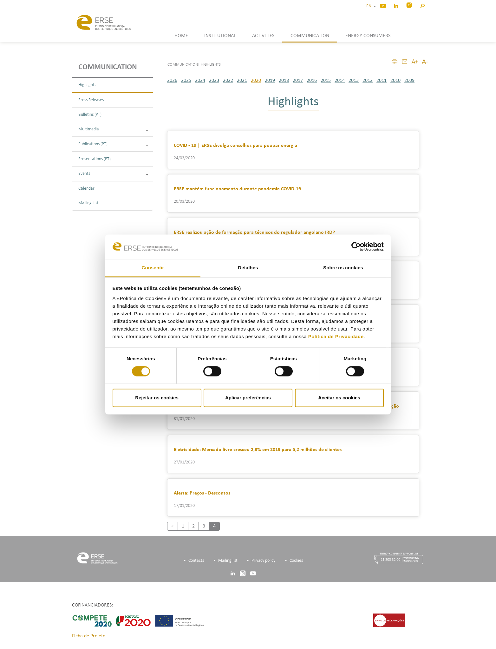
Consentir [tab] (153, 267)
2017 (298, 80)
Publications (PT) (113, 144)
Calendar (86, 188)
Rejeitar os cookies (157, 397)
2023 (214, 80)
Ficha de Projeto (88, 636)
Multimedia (113, 129)
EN (369, 6)
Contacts (196, 560)
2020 (256, 80)
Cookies (296, 560)
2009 (409, 80)
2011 (381, 80)
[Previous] (172, 526)
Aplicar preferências (248, 397)
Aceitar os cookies (339, 397)
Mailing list (228, 560)
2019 (270, 80)
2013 (354, 80)
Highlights (87, 84)
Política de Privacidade (336, 336)
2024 (200, 80)
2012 (367, 80)
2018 (284, 80)
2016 (312, 80)
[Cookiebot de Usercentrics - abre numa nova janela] (356, 247)
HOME (181, 35)
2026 (172, 80)
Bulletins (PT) (89, 114)
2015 (326, 80)
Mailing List (88, 203)
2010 (395, 80)
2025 (186, 80)
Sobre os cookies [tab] (343, 267)
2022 (228, 80)
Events (113, 173)
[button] (422, 5)
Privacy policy (263, 560)
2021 (242, 80)
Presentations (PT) (94, 159)
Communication (107, 67)
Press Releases (91, 100)
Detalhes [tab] (248, 267)
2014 (340, 80)
